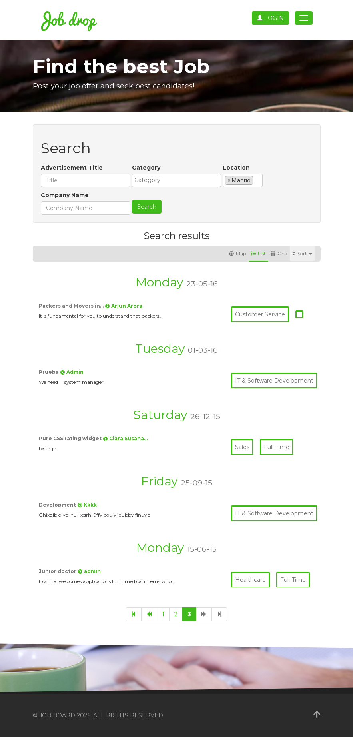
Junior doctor (58, 571)
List (258, 253)
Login (270, 18)
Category (146, 167)
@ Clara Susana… (125, 438)
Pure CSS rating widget (71, 438)
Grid (279, 253)
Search (146, 206)
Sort (302, 253)
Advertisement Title (72, 167)
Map (237, 253)
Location (236, 167)
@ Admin (72, 372)
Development (58, 505)
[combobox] (176, 180)
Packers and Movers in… (72, 306)
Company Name (65, 195)
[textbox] (178, 180)
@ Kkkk (87, 505)
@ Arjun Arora (123, 306)
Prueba (49, 372)
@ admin (89, 571)
